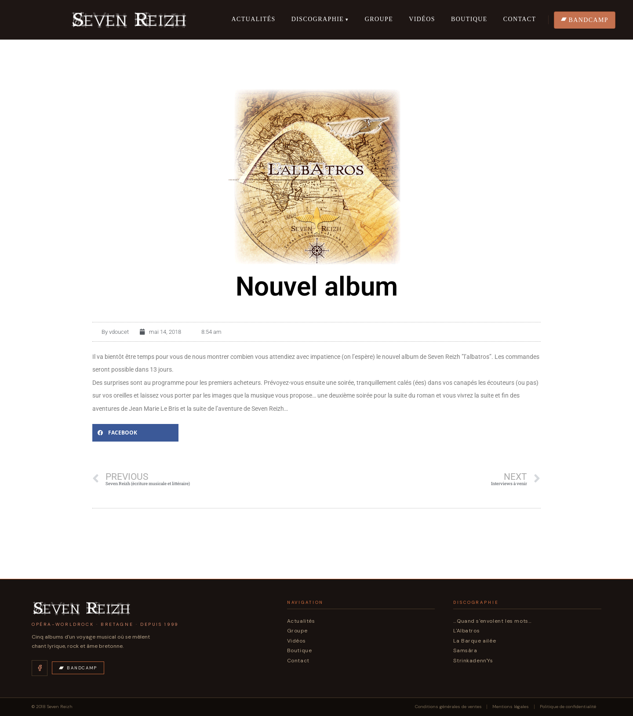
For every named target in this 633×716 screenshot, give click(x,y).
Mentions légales (510, 707)
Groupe (379, 19)
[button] (135, 433)
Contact (519, 19)
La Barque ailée (474, 640)
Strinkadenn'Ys (473, 660)
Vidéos (422, 19)
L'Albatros (466, 630)
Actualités (253, 19)
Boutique (469, 19)
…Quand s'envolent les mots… (492, 621)
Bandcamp (78, 668)
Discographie (317, 19)
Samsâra (465, 650)
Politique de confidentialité (568, 707)
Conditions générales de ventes (448, 707)
